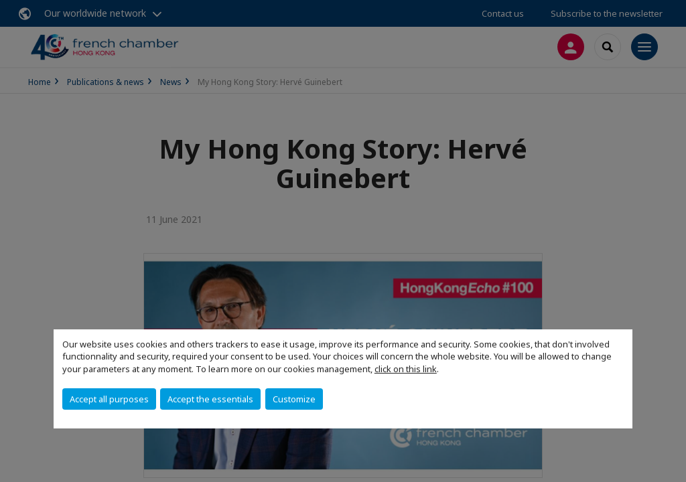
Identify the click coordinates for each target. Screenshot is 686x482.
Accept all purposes (109, 399)
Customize (294, 399)
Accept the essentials (210, 399)
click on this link (405, 369)
